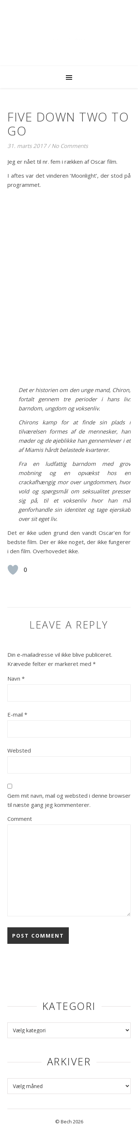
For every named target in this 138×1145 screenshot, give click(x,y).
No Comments (70, 145)
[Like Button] (12, 569)
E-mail (17, 714)
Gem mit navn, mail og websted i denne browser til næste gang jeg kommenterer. (69, 800)
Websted (19, 750)
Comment (19, 818)
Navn (16, 678)
